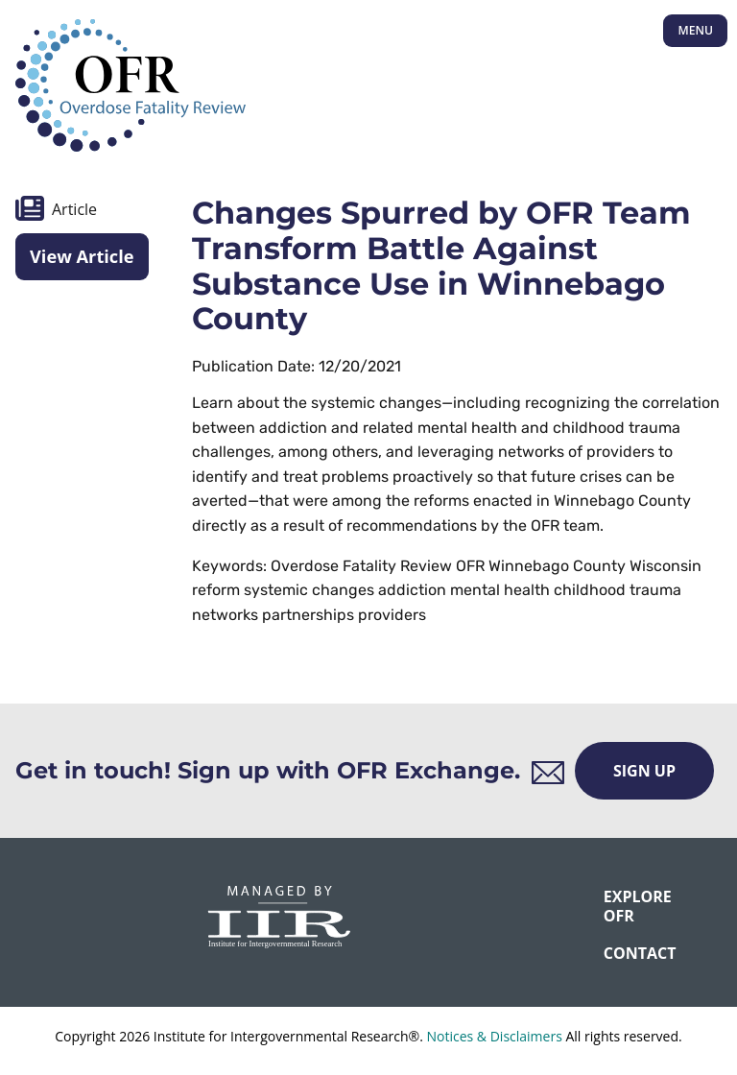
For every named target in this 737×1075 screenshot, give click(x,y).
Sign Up (644, 770)
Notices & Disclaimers (493, 1036)
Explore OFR (616, 905)
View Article (82, 256)
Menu (695, 30)
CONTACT (616, 953)
